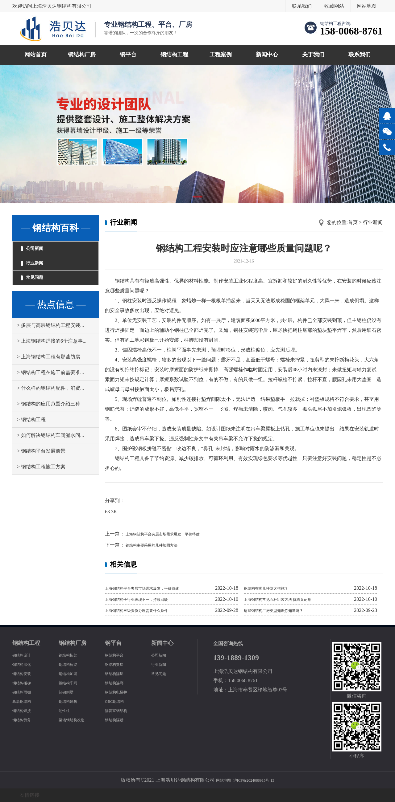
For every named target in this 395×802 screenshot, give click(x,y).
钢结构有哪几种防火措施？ (273, 588)
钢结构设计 (24, 654)
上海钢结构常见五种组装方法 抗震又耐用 (289, 599)
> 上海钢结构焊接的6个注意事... (51, 353)
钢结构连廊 (117, 682)
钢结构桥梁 (71, 664)
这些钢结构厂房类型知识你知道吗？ (283, 610)
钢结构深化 (24, 664)
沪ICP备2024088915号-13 (256, 780)
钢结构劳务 (24, 719)
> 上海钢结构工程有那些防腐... (50, 369)
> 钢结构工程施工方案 (41, 479)
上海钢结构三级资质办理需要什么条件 (147, 610)
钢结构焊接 (24, 710)
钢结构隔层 (117, 673)
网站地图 (366, 6)
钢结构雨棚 (24, 691)
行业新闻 (37, 270)
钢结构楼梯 (24, 682)
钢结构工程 (174, 54)
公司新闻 (37, 251)
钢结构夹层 (117, 664)
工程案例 (221, 54)
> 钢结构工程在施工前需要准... (50, 385)
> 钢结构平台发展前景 (41, 463)
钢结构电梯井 (120, 691)
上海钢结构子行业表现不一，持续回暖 (147, 599)
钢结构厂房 (82, 54)
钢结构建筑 (71, 701)
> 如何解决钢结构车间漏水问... (50, 448)
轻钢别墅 (68, 691)
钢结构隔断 (117, 719)
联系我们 (302, 6)
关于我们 (313, 54)
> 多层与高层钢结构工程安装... (50, 338)
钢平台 (128, 54)
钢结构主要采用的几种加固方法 (160, 545)
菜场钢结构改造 (76, 719)
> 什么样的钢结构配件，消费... (50, 401)
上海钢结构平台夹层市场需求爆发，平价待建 (175, 533)
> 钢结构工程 (31, 432)
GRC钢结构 (117, 701)
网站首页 (35, 54)
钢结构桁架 (71, 654)
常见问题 (37, 288)
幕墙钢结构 (24, 701)
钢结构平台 (117, 654)
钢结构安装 (24, 673)
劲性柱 (66, 710)
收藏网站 (334, 6)
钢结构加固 (71, 673)
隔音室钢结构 (120, 710)
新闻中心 (267, 54)
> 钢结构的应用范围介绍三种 (48, 416)
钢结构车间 (71, 682)
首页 (353, 222)
